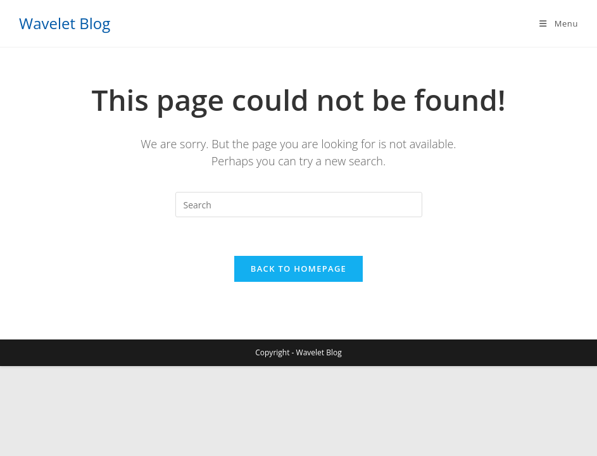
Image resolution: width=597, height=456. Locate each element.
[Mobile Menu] (557, 23)
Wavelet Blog (64, 23)
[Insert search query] (298, 204)
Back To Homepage (298, 268)
